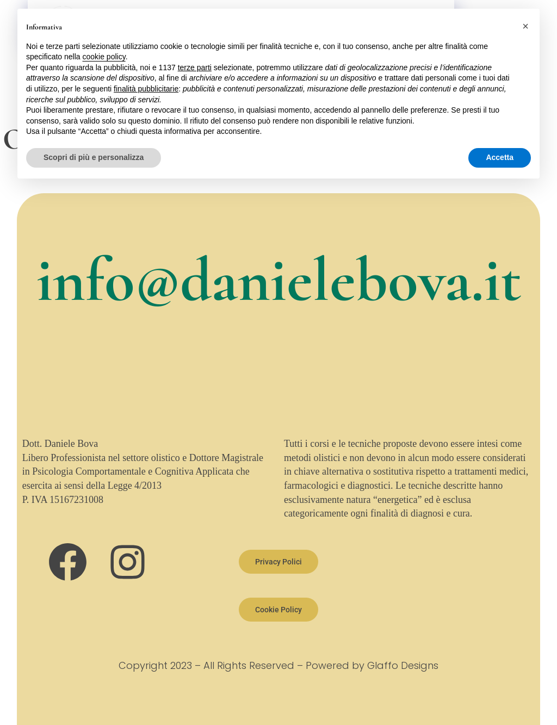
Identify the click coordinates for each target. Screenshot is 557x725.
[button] (525, 26)
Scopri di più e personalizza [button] (94, 157)
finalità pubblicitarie (146, 88)
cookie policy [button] (104, 56)
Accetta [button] (499, 157)
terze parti (195, 67)
